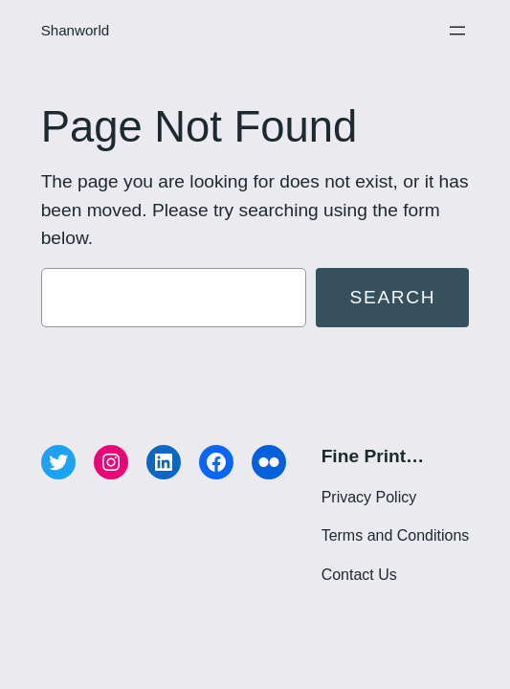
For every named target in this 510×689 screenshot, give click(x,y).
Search (393, 297)
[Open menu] (457, 30)
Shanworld (75, 30)
